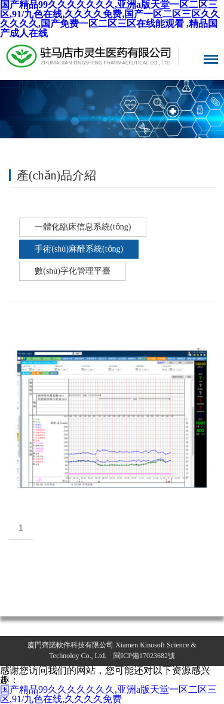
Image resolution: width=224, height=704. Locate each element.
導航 (211, 59)
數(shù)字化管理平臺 (73, 270)
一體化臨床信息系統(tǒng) (83, 226)
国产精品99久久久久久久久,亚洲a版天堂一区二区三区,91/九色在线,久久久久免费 (108, 694)
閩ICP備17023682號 (144, 656)
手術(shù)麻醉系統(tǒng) (79, 248)
